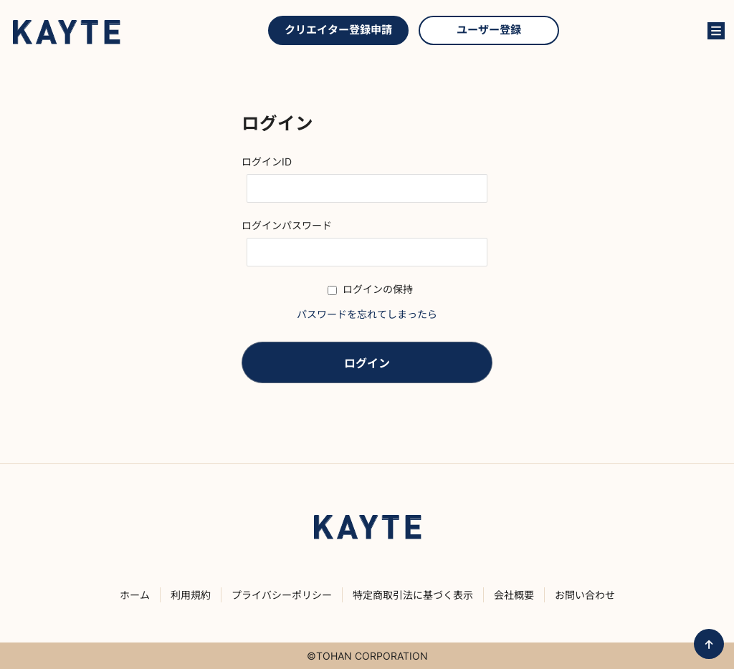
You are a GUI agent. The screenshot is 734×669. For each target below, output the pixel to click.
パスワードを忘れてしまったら (367, 314)
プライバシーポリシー (282, 595)
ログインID (267, 161)
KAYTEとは (648, 31)
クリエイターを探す (582, 31)
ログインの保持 (370, 289)
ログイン (684, 31)
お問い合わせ (612, 31)
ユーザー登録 (489, 30)
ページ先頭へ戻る (709, 644)
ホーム (135, 595)
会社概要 (514, 595)
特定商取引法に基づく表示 (413, 595)
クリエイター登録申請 (338, 30)
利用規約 (191, 595)
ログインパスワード (287, 225)
